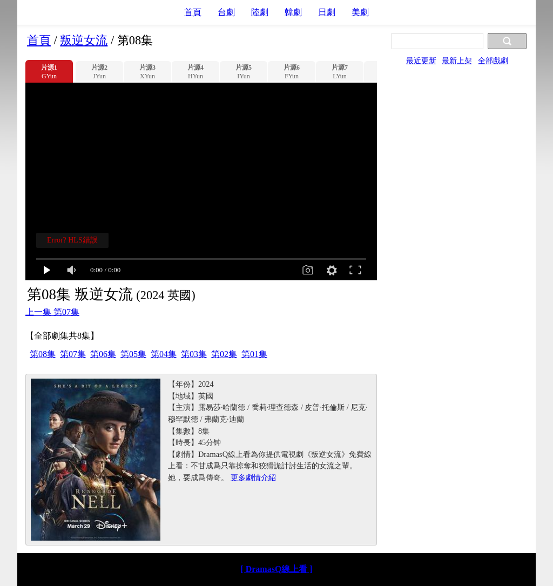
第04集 (164, 354)
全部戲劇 (493, 60)
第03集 (194, 354)
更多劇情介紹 (253, 477)
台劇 (226, 12)
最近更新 (421, 60)
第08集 (43, 354)
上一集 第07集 (52, 311)
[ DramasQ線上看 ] (276, 569)
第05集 (133, 354)
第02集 (224, 354)
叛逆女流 (83, 40)
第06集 (103, 354)
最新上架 (457, 60)
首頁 (192, 12)
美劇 (360, 12)
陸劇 (259, 12)
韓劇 (293, 12)
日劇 (326, 12)
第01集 (254, 354)
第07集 (73, 354)
